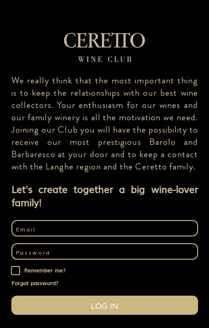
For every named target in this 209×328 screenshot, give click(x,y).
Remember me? (45, 270)
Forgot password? (34, 283)
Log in (104, 305)
